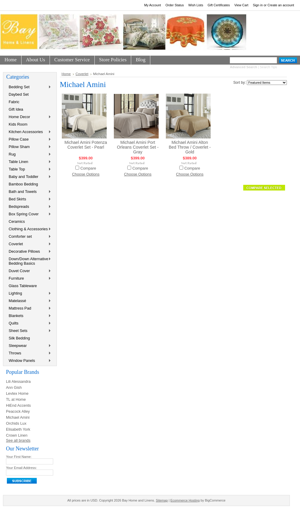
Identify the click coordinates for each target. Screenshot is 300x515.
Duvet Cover (28, 271)
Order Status (175, 5)
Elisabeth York (18, 429)
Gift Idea (16, 109)
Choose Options (86, 174)
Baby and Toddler (28, 176)
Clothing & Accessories (28, 229)
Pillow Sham (28, 147)
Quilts (28, 323)
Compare (88, 168)
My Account (152, 5)
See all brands (18, 440)
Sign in (258, 5)
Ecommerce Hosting (185, 500)
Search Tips (268, 67)
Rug (28, 154)
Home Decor (28, 117)
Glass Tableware (23, 286)
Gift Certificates (219, 5)
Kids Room (18, 124)
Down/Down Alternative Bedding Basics (28, 261)
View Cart (241, 5)
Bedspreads (28, 206)
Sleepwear (28, 345)
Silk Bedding (19, 338)
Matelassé (28, 301)
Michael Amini (18, 417)
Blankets (28, 316)
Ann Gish (14, 387)
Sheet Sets (28, 330)
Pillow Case (28, 139)
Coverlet (28, 244)
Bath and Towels (28, 191)
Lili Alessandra (18, 381)
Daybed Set (19, 94)
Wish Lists (195, 5)
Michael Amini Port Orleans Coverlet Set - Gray (137, 147)
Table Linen (28, 161)
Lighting (28, 293)
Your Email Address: (21, 468)
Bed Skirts (28, 199)
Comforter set (28, 236)
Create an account (280, 5)
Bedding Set (28, 87)
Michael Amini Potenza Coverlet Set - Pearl (86, 145)
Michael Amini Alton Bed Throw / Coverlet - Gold (190, 147)
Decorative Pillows (28, 251)
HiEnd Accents (18, 405)
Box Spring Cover (28, 214)
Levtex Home (17, 393)
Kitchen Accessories (28, 132)
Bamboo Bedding (23, 184)
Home (66, 74)
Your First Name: (19, 456)
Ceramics (17, 221)
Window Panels (28, 360)
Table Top (28, 169)
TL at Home (16, 399)
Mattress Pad (28, 308)
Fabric (14, 102)
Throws (28, 353)
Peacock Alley (18, 411)
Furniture (28, 278)
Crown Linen (16, 435)
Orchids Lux (16, 423)
